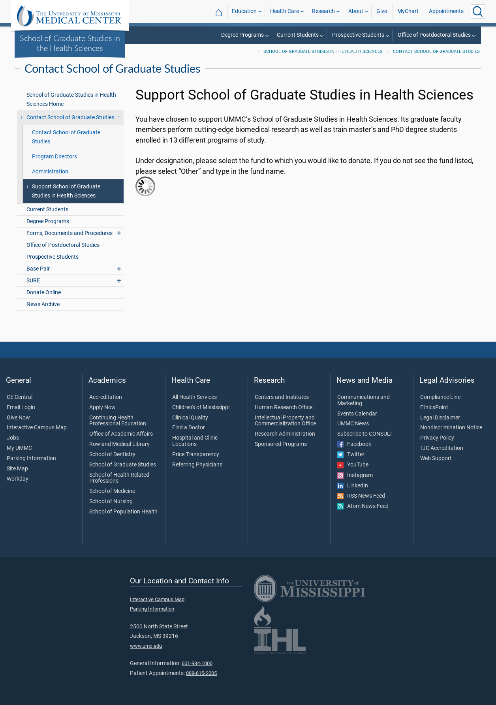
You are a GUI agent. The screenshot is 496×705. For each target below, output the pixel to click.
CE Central (19, 397)
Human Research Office (283, 407)
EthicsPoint (434, 407)
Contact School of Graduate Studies (436, 51)
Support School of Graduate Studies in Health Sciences (66, 191)
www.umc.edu (146, 646)
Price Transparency (195, 454)
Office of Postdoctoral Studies (434, 35)
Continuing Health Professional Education (117, 421)
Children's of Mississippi (200, 407)
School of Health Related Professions (119, 478)
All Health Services (194, 397)
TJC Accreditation (441, 448)
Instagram (355, 475)
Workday (17, 479)
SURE (33, 280)
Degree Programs (242, 35)
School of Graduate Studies (122, 465)
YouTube (352, 465)
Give (381, 11)
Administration (50, 171)
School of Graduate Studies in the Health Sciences (70, 42)
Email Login (21, 407)
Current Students (298, 35)
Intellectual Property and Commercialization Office (285, 421)
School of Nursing (111, 501)
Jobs (13, 438)
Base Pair (38, 268)
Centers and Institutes (282, 397)
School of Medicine (112, 491)
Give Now (18, 418)
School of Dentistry (112, 454)
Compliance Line (440, 397)
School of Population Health (123, 512)
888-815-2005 (201, 673)
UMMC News (353, 424)
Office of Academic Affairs (121, 434)
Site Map (17, 469)
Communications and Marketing (363, 400)
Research (323, 11)
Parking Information (31, 458)
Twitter (350, 454)
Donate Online (43, 292)
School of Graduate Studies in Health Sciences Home (71, 99)
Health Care (284, 11)
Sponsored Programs (281, 444)
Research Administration (285, 434)
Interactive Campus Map (37, 428)
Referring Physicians (197, 465)
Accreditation (105, 397)
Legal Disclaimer (440, 418)
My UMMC (19, 448)
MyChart (408, 11)
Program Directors (54, 156)
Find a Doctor (188, 428)
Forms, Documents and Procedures (69, 233)
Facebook (354, 444)
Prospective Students (358, 35)
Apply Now (102, 407)
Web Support (436, 458)
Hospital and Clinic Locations (195, 441)
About (355, 11)
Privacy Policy (437, 438)
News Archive (43, 304)
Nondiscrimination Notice (451, 428)
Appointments (446, 11)
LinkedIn (352, 486)
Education (244, 11)
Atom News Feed (363, 506)
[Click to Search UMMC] (478, 11)
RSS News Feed (361, 496)
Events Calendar (357, 414)
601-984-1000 (197, 663)
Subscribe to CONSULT (365, 434)
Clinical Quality (190, 418)
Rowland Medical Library (119, 444)
